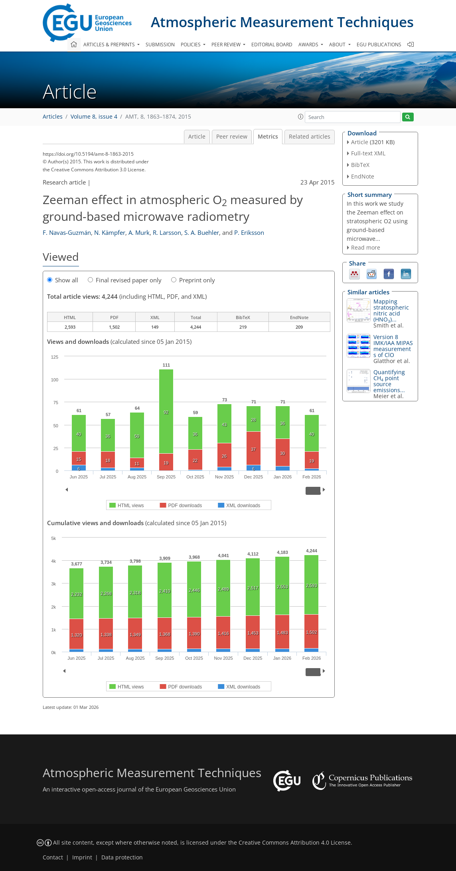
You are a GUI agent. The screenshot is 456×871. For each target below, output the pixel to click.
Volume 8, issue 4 (94, 116)
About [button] (338, 44)
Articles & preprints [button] (109, 44)
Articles (53, 116)
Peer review (231, 136)
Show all (62, 280)
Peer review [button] (226, 44)
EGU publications (379, 44)
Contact (53, 857)
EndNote (362, 176)
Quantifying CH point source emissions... (389, 381)
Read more (365, 247)
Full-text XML (368, 153)
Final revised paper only (125, 280)
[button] (301, 116)
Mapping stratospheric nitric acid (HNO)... (391, 310)
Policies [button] (191, 44)
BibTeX (360, 165)
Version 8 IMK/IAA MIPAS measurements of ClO (393, 346)
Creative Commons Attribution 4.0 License (295, 842)
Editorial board (271, 44)
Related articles (309, 136)
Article (196, 136)
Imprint (82, 857)
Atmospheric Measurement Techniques (282, 21)
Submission (160, 44)
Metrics (268, 136)
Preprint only (193, 280)
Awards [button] (309, 44)
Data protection (122, 857)
